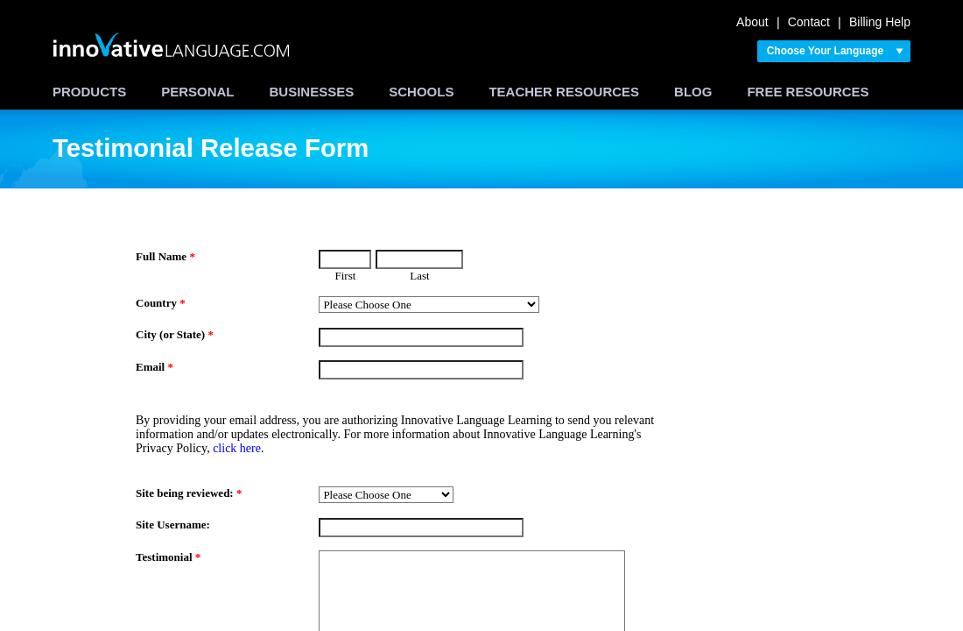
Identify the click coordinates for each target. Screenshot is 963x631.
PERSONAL (197, 91)
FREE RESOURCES (807, 91)
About (752, 22)
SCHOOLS (421, 91)
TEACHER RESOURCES (564, 91)
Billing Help (879, 22)
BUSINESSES (312, 91)
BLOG (693, 91)
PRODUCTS (89, 91)
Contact (809, 22)
